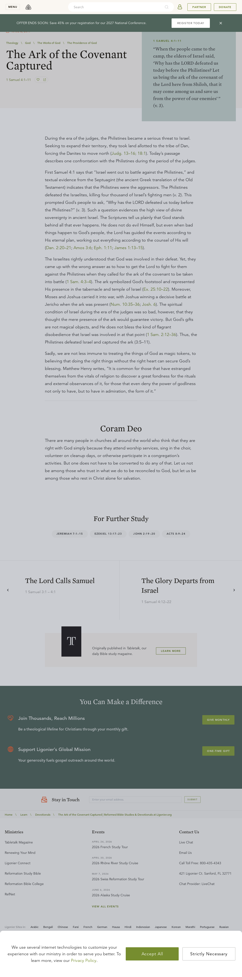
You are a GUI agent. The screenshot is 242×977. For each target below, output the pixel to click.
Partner (199, 7)
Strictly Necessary (209, 953)
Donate (225, 7)
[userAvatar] (180, 7)
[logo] (28, 7)
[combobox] (114, 7)
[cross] (220, 23)
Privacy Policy (83, 960)
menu (12, 6)
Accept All (152, 953)
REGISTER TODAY (190, 23)
